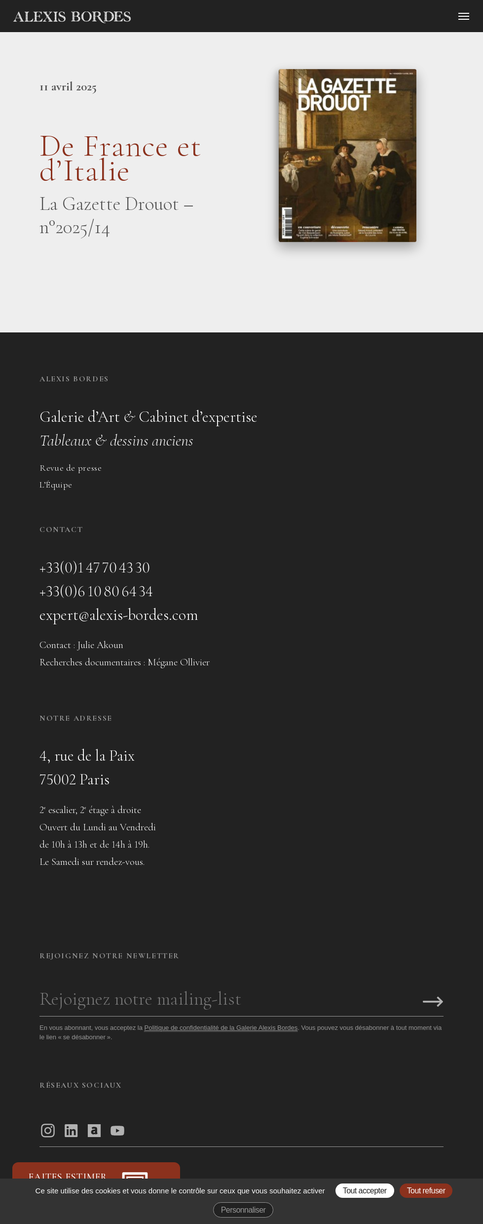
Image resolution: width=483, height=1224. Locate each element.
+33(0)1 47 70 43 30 (94, 567)
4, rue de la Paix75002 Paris (87, 767)
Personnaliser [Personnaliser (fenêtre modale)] (243, 1210)
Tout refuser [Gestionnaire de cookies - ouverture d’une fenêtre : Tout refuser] (426, 1190)
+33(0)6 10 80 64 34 (96, 591)
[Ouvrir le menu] (463, 16)
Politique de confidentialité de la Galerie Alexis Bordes (220, 1027)
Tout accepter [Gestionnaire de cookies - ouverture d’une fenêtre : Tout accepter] (365, 1190)
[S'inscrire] (433, 1002)
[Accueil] (156, 17)
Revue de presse (70, 467)
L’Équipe (56, 484)
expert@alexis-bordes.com (118, 614)
